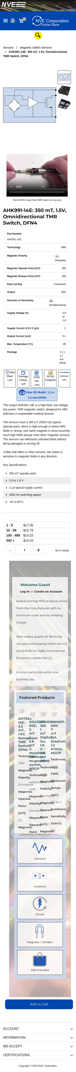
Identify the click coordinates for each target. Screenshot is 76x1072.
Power (40, 906)
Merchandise (40, 961)
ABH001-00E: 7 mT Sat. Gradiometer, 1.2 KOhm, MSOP (54, 737)
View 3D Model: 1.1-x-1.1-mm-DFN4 (37, 394)
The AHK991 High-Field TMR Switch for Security (37, 200)
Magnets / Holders (40, 933)
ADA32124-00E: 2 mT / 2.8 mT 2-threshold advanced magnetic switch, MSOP (32, 745)
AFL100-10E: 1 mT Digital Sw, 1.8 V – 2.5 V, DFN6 (43, 741)
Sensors (40, 850)
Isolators (40, 878)
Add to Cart (39, 1004)
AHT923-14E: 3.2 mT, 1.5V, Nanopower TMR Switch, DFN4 (21, 734)
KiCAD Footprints (50, 376)
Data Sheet (10, 376)
